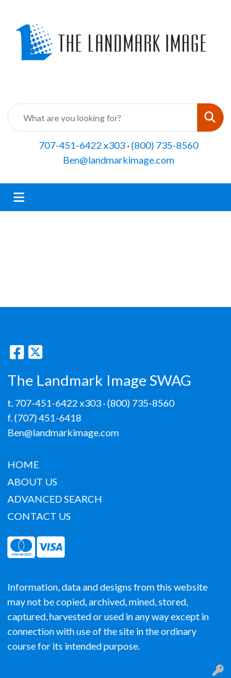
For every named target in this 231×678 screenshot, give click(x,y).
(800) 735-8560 (164, 145)
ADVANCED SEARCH (54, 499)
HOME (23, 464)
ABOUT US (32, 481)
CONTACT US (39, 516)
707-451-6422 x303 (82, 145)
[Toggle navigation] (19, 197)
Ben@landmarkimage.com (118, 160)
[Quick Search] (102, 117)
